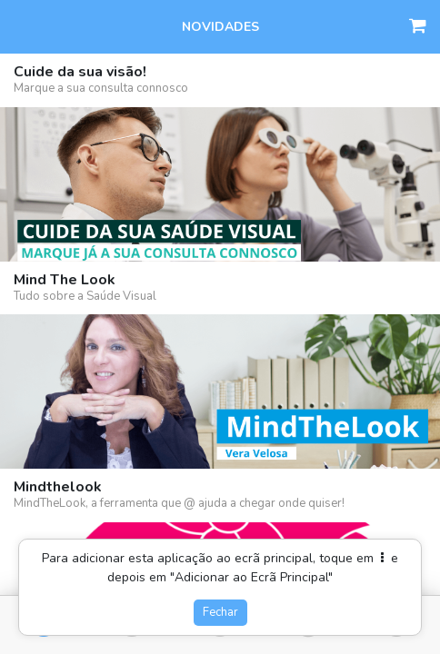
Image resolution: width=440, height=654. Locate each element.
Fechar (220, 612)
